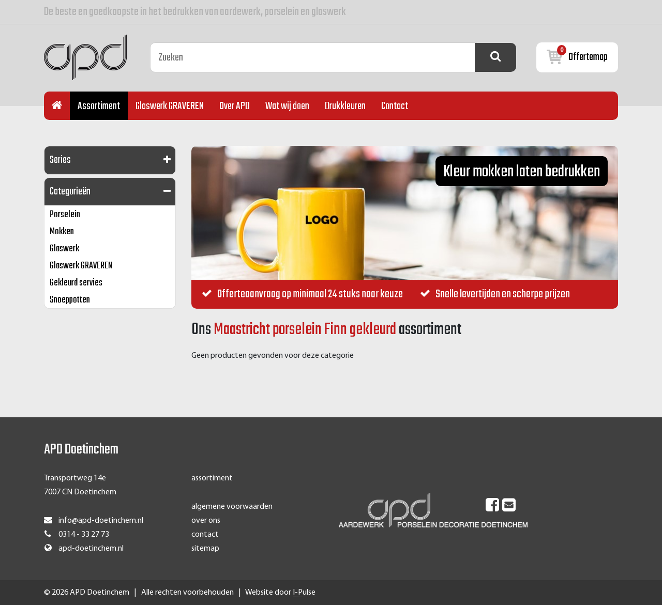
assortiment (212, 478)
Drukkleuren (345, 106)
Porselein (65, 214)
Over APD (234, 106)
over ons (205, 521)
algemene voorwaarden (232, 507)
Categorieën (70, 192)
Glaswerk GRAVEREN (170, 106)
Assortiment (99, 106)
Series (60, 160)
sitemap (205, 548)
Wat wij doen (287, 106)
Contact (394, 106)
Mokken (62, 231)
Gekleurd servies (76, 283)
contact (205, 535)
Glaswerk (64, 248)
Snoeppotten (70, 300)
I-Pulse (304, 592)
